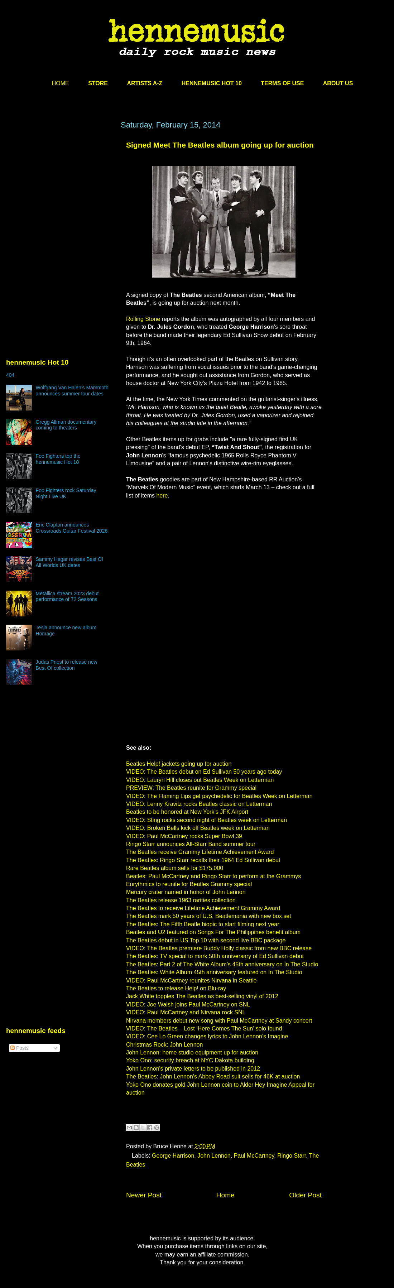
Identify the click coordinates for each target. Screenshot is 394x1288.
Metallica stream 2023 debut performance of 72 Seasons (67, 596)
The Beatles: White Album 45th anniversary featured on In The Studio (214, 972)
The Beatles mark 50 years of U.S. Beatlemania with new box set (208, 916)
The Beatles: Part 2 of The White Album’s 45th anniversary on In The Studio (222, 964)
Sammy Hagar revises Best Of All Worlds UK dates (69, 562)
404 (10, 375)
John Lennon (214, 1156)
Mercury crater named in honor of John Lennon (186, 892)
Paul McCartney (254, 1156)
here (162, 495)
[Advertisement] (60, 189)
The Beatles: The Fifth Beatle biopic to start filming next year (202, 924)
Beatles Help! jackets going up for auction (178, 764)
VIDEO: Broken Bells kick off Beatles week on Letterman (198, 828)
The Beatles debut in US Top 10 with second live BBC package (205, 940)
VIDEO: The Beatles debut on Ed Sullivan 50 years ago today (204, 772)
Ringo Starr (291, 1156)
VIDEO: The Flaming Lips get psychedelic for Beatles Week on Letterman (219, 796)
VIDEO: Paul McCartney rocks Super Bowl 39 (184, 836)
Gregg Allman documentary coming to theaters (66, 425)
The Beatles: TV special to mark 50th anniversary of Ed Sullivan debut (215, 956)
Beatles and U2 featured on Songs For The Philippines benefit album (213, 932)
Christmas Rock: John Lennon (164, 1045)
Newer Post (144, 1195)
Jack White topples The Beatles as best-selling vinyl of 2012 (202, 996)
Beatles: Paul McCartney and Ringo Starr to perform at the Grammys (213, 876)
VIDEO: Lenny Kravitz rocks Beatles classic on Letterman (199, 804)
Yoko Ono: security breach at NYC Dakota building (190, 1060)
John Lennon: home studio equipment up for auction (192, 1052)
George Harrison (173, 1156)
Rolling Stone (143, 319)
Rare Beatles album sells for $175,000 (174, 868)
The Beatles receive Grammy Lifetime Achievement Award (200, 852)
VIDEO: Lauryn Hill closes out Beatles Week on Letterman (200, 780)
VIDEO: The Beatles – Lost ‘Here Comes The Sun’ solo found (204, 1028)
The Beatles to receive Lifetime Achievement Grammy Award (203, 908)
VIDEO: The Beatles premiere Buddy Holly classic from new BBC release (219, 948)
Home (225, 1195)
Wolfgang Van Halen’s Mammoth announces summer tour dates (72, 391)
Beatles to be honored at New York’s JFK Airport (187, 812)
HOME (60, 83)
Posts (19, 1048)
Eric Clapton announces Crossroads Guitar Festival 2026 (72, 528)
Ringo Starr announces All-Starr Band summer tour (190, 844)
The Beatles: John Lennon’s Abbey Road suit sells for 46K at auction (213, 1076)
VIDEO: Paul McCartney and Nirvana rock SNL (185, 1012)
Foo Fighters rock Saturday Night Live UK (66, 493)
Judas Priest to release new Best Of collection (66, 665)
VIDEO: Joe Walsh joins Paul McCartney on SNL (188, 1004)
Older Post (305, 1195)
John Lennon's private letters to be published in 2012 (193, 1069)
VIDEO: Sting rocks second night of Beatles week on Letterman (206, 820)
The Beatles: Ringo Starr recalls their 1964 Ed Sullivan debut (203, 860)
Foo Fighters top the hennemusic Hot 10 (58, 459)
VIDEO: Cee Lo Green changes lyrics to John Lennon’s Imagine (207, 1036)
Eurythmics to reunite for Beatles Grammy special (189, 884)
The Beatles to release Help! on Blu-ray (176, 988)
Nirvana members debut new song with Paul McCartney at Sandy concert (219, 1021)
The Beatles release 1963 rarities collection (181, 900)
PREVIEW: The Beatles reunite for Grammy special (191, 788)
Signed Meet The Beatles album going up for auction (220, 145)
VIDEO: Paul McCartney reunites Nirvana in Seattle (191, 980)
